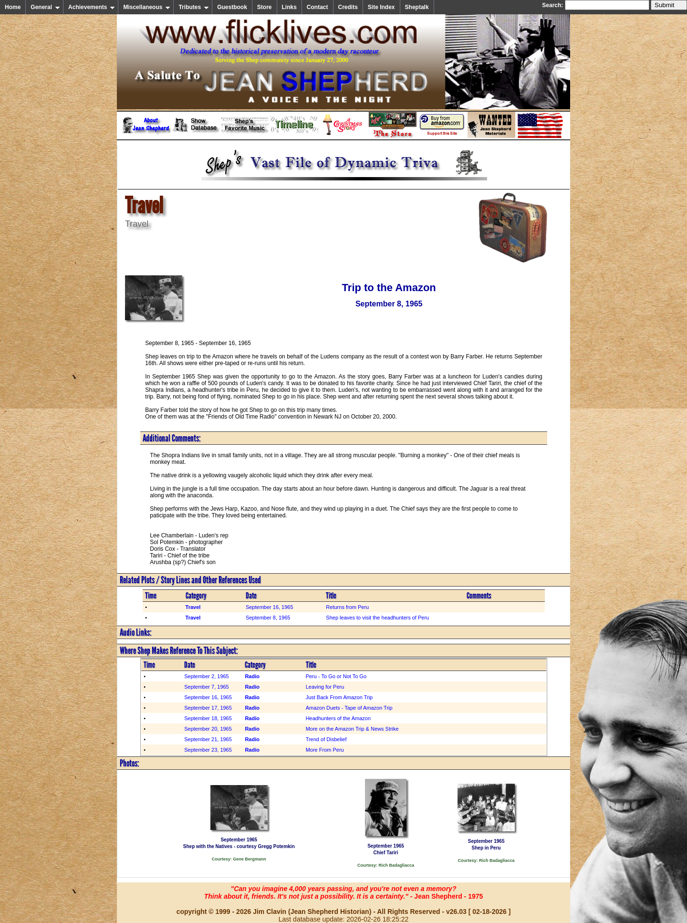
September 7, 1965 (206, 687)
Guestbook (232, 7)
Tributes (193, 7)
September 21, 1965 (208, 739)
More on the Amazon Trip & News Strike (352, 729)
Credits (348, 7)
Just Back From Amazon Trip (339, 697)
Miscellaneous (146, 7)
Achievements (91, 7)
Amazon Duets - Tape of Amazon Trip (349, 708)
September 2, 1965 (206, 676)
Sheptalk (417, 7)
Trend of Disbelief (326, 739)
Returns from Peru (347, 607)
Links (289, 7)
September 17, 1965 (208, 708)
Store (264, 7)
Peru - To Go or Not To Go (336, 676)
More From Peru (325, 750)
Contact (317, 7)
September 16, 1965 (269, 607)
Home (13, 7)
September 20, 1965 (208, 729)
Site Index (381, 7)
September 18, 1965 (208, 718)
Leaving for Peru (325, 687)
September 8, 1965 (268, 617)
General (45, 7)
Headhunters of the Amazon (338, 718)
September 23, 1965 (208, 750)
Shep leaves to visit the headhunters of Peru (377, 617)
